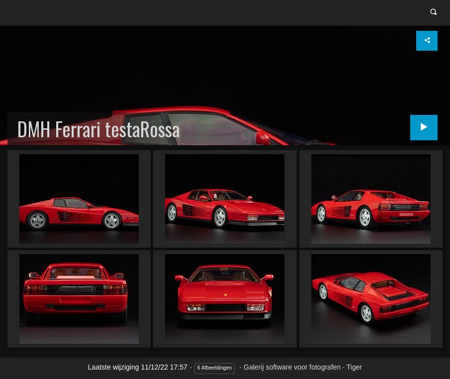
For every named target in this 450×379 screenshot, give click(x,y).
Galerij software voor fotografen (292, 367)
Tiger (354, 367)
